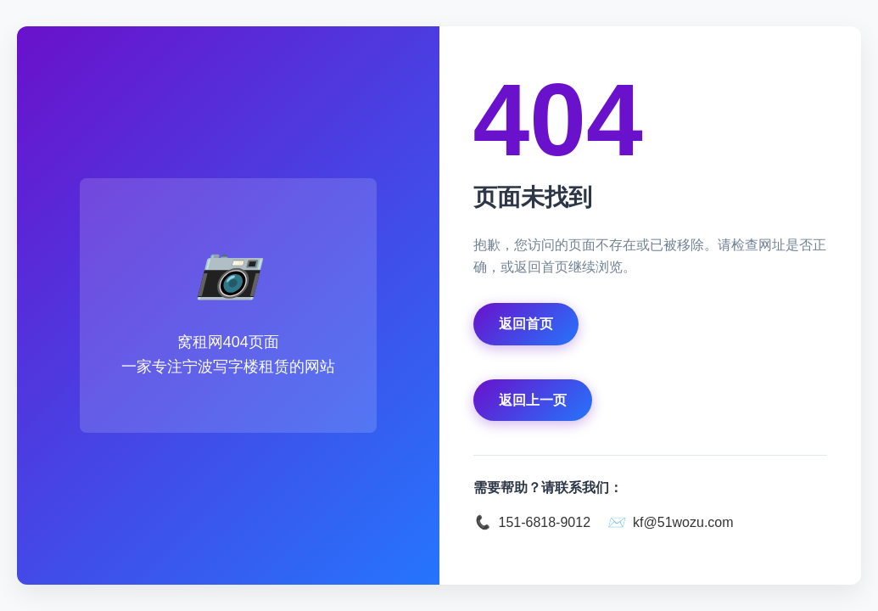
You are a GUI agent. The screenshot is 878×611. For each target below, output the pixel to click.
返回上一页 (533, 400)
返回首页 (526, 324)
